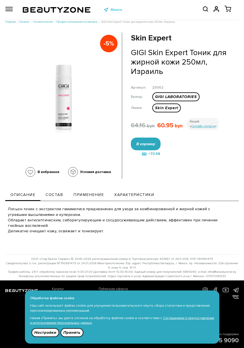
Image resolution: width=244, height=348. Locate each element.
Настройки (45, 332)
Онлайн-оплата (203, 126)
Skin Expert (166, 107)
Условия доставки (95, 172)
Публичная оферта (113, 289)
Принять (72, 332)
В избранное (48, 172)
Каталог (58, 289)
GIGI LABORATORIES (176, 96)
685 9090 (225, 340)
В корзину (145, 144)
